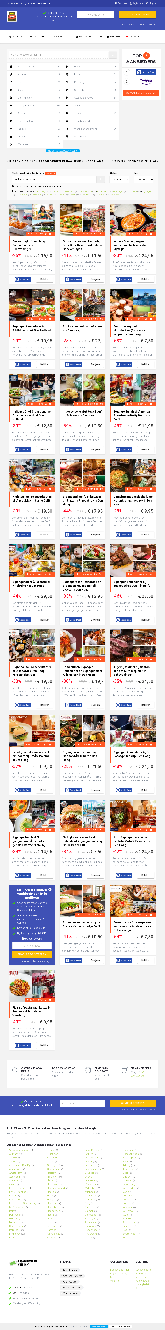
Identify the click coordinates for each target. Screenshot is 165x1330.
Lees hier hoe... (45, 3)
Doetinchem (16, 1226)
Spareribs (91, 90)
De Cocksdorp (17, 1207)
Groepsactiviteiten (72, 1276)
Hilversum (52, 1203)
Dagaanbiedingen (89, 36)
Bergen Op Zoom (18, 1188)
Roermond (91, 1226)
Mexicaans (34, 144)
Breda (61, 194)
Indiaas (34, 129)
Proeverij (91, 82)
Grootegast (53, 1169)
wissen (51, 173)
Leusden (90, 1172)
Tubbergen (129, 1169)
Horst (50, 1218)
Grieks (34, 113)
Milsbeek (90, 1191)
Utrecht (54, 191)
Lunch (34, 136)
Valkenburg (129, 1184)
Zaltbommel (129, 1222)
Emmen (51, 1150)
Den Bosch (15, 1214)
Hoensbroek (54, 1207)
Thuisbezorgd (91, 121)
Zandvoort (128, 1226)
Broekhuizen (16, 1199)
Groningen (118, 191)
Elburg (12, 1237)
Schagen (128, 1150)
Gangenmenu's (34, 105)
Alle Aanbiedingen (23, 36)
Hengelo (51, 1199)
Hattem (51, 1180)
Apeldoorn (86, 194)
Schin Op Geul (130, 1157)
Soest (126, 1161)
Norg (87, 1203)
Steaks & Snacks (91, 98)
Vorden (127, 1203)
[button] (113, 55)
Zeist (125, 1230)
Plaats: (34, 173)
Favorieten (121, 3)
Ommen (89, 1210)
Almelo (13, 1157)
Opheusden (91, 1214)
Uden (126, 1172)
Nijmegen (147, 191)
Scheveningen (131, 1153)
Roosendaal (91, 1230)
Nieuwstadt (91, 1195)
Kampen (51, 1230)
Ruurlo (88, 1237)
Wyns (126, 1214)
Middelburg (91, 1188)
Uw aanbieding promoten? (141, 92)
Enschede (52, 1157)
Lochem (89, 1176)
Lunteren (90, 1180)
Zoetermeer (114, 194)
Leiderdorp (91, 1165)
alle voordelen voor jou (146, 24)
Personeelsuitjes (72, 1287)
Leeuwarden (92, 1157)
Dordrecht (14, 1230)
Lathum (89, 1153)
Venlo (49, 194)
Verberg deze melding (120, 1327)
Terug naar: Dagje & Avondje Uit (63, 151)
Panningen (90, 1218)
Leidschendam (93, 1169)
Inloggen (151, 3)
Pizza (91, 74)
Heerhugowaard (56, 1188)
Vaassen (127, 1180)
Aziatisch (34, 74)
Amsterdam (86, 191)
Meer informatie (99, 1327)
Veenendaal (129, 1188)
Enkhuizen (52, 1153)
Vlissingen (128, 1195)
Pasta (91, 67)
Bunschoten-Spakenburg (23, 1203)
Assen (12, 1184)
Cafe (34, 90)
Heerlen (51, 1191)
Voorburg (128, 1199)
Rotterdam (69, 191)
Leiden (72, 194)
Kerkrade (52, 1237)
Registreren (137, 3)
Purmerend (91, 1222)
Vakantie (114, 36)
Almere (13, 1161)
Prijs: (136, 173)
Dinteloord (15, 1222)
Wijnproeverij (91, 136)
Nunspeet (90, 1207)
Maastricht (22, 194)
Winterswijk (129, 1210)
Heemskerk (53, 1184)
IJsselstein (53, 1226)
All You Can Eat (34, 67)
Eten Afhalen (34, 98)
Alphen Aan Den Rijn (20, 1165)
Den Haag (40, 191)
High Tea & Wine (34, 121)
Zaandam (128, 1218)
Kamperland (53, 1233)
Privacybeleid (142, 1284)
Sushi (91, 105)
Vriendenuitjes (70, 1293)
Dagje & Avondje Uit (56, 36)
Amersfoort (15, 1169)
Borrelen (34, 82)
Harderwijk (53, 1176)
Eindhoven (102, 191)
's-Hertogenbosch (19, 1150)
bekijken (44, 279)
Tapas (91, 113)
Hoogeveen (53, 1210)
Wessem (128, 1207)
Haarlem (51, 1172)
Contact (139, 1288)
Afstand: (114, 173)
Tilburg (100, 194)
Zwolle (126, 1237)
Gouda (50, 1161)
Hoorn (50, 1214)
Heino (50, 1195)
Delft (12, 1210)
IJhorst (51, 1222)
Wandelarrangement (91, 129)
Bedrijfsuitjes (70, 1270)
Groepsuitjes (70, 1281)
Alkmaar (37, 194)
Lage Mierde (92, 1150)
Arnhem (133, 191)
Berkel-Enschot (17, 1191)
